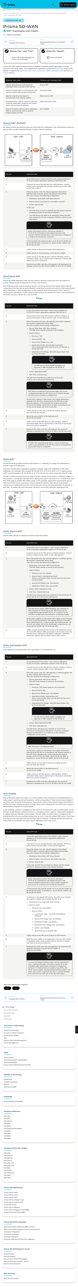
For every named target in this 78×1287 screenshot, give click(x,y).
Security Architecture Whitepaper (15, 1258)
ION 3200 (7, 1168)
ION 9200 (7, 1138)
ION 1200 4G (8, 1155)
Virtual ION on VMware (12, 1207)
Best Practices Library (11, 1278)
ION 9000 (7, 1136)
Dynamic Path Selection (12, 1263)
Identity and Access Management (15, 1040)
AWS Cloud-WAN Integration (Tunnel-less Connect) (22, 1229)
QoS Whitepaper (9, 1256)
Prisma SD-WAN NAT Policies (56, 13)
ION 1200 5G (8, 1158)
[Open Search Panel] (54, 5)
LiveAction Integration (11, 1234)
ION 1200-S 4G (9, 1163)
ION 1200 (7, 1118)
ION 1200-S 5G (9, 1165)
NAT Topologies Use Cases (12, 15)
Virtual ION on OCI (10, 1204)
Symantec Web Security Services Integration (19, 1239)
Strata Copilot (68, 5)
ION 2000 (7, 1123)
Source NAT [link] (59, 68)
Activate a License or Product (14, 1033)
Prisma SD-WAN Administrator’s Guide (33, 13)
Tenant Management (11, 1042)
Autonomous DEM (10, 1087)
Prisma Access (9, 1057)
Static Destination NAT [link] (54, 71)
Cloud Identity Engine (11, 1035)
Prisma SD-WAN (14, 13)
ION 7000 (7, 1133)
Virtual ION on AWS (11, 1192)
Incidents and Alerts (11, 1082)
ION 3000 (7, 1126)
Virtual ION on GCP (10, 1197)
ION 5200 (7, 1131)
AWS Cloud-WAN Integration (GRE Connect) (19, 1226)
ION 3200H (8, 1170)
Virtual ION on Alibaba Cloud (14, 1200)
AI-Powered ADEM (10, 1062)
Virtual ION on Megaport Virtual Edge (16, 1209)
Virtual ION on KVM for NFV (13, 1202)
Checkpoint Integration (12, 1232)
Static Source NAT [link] (39, 71)
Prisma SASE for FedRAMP (13, 1101)
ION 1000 (7, 1116)
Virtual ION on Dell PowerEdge (14, 1212)
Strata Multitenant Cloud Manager (15, 1060)
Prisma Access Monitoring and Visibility (17, 1065)
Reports (6, 1084)
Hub (5, 1038)
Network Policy (9, 1254)
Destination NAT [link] (25, 71)
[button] (76, 1029)
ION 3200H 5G (9, 1173)
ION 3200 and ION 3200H (13, 1128)
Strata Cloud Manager (11, 1030)
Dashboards (8, 1079)
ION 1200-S (8, 1121)
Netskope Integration (11, 1236)
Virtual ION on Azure (11, 1195)
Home (5, 13)
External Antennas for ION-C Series (16, 1261)
